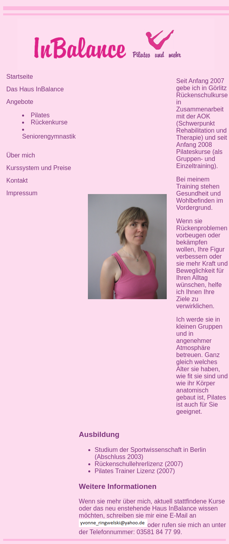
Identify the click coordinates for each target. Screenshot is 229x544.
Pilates (40, 115)
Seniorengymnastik (49, 136)
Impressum (21, 193)
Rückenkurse (49, 122)
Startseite (19, 76)
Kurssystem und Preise (38, 168)
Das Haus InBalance (35, 89)
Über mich (20, 155)
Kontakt (17, 180)
